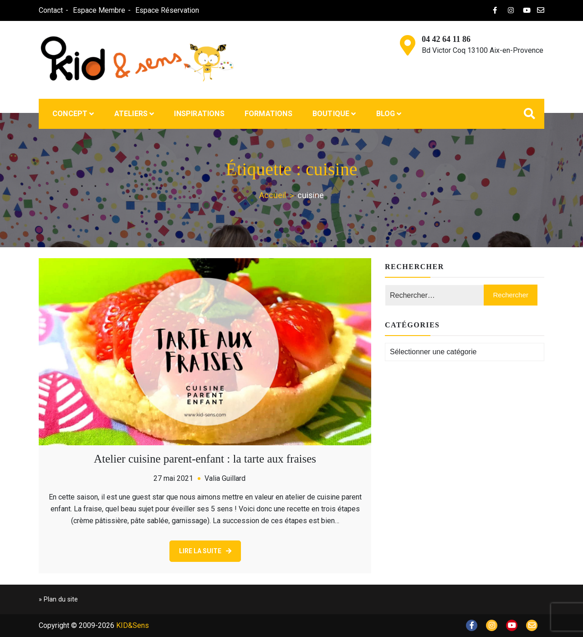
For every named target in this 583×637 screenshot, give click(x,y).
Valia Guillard (225, 478)
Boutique (331, 113)
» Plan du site (58, 599)
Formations (268, 113)
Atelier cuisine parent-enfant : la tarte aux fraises (205, 459)
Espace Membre (99, 10)
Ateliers (131, 113)
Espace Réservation (167, 10)
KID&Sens (132, 625)
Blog (385, 113)
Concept (69, 113)
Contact (51, 10)
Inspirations (199, 113)
